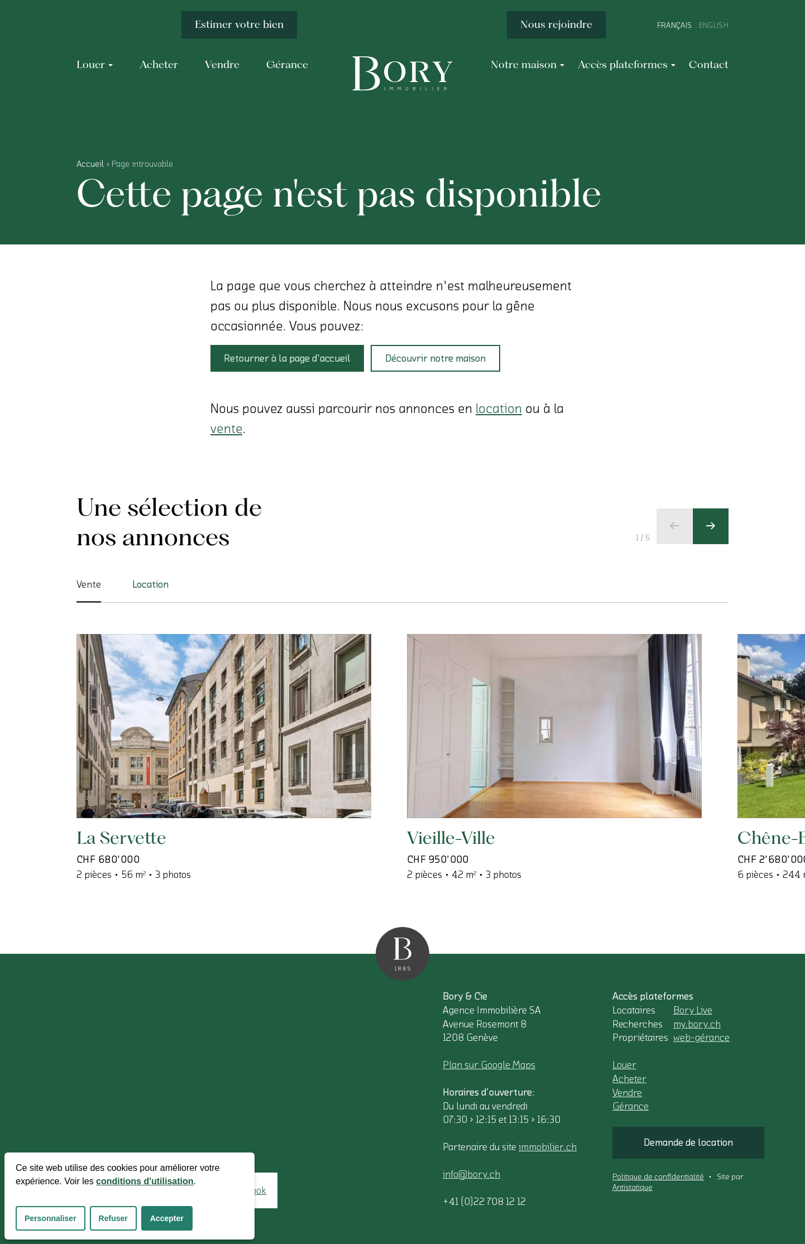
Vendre (627, 1093)
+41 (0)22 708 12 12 (484, 1202)
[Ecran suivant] (711, 526)
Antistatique (632, 1188)
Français (674, 26)
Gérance (630, 1106)
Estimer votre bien (239, 24)
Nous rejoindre (556, 24)
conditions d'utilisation (144, 1181)
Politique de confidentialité (658, 1177)
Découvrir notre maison (435, 358)
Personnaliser (50, 1218)
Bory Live (692, 1010)
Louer (624, 1065)
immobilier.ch (548, 1147)
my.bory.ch (697, 1024)
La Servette (121, 837)
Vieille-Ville (451, 837)
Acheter (629, 1079)
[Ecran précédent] (674, 526)
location (499, 408)
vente (226, 428)
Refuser (113, 1218)
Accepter (167, 1218)
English (714, 26)
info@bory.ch (471, 1174)
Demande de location (688, 1142)
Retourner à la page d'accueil (287, 358)
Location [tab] (150, 584)
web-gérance (701, 1037)
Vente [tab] (88, 591)
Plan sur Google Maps (489, 1065)
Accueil (90, 164)
